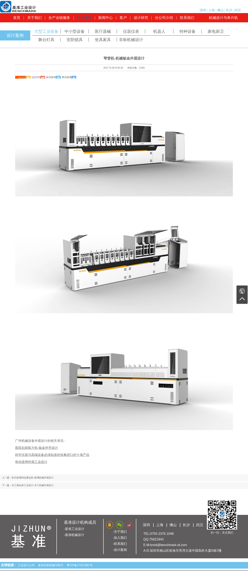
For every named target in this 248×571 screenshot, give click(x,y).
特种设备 (187, 31)
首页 (16, 18)
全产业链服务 (59, 18)
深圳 (203, 10)
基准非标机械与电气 (51, 565)
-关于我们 (120, 531)
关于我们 (34, 18)
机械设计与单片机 (223, 18)
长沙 (229, 10)
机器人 (159, 31)
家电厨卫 (216, 31)
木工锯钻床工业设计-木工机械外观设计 (33, 485)
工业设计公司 (27, 565)
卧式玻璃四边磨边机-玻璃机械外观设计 (33, 477)
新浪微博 (51, 77)
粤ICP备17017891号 (80, 565)
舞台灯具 (46, 39)
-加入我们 (120, 537)
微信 (23, 77)
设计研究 (141, 18)
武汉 (237, 10)
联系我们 (187, 18)
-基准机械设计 (74, 535)
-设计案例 (120, 549)
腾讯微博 (66, 77)
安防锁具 (75, 39)
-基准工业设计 (74, 529)
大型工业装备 (46, 31)
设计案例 (84, 18)
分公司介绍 (164, 18)
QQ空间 (36, 77)
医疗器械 (103, 31)
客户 (123, 18)
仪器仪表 (131, 31)
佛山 (220, 10)
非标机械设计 (131, 39)
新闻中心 (105, 18)
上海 (211, 10)
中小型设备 (75, 31)
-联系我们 (120, 543)
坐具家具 (103, 39)
